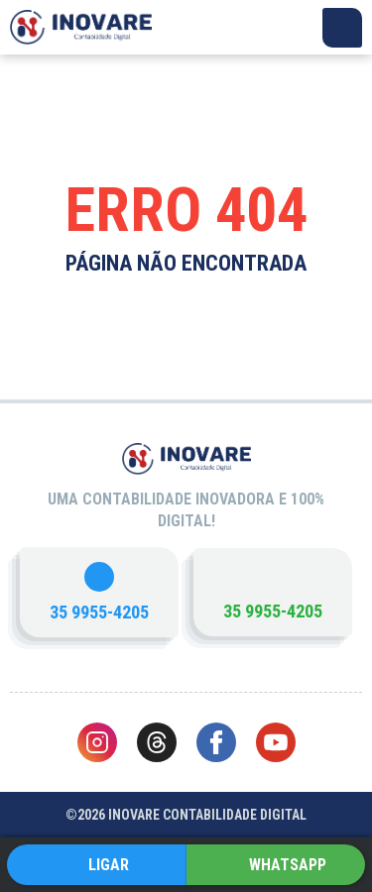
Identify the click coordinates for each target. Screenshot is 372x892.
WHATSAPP (287, 864)
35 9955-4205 (99, 612)
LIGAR (108, 864)
